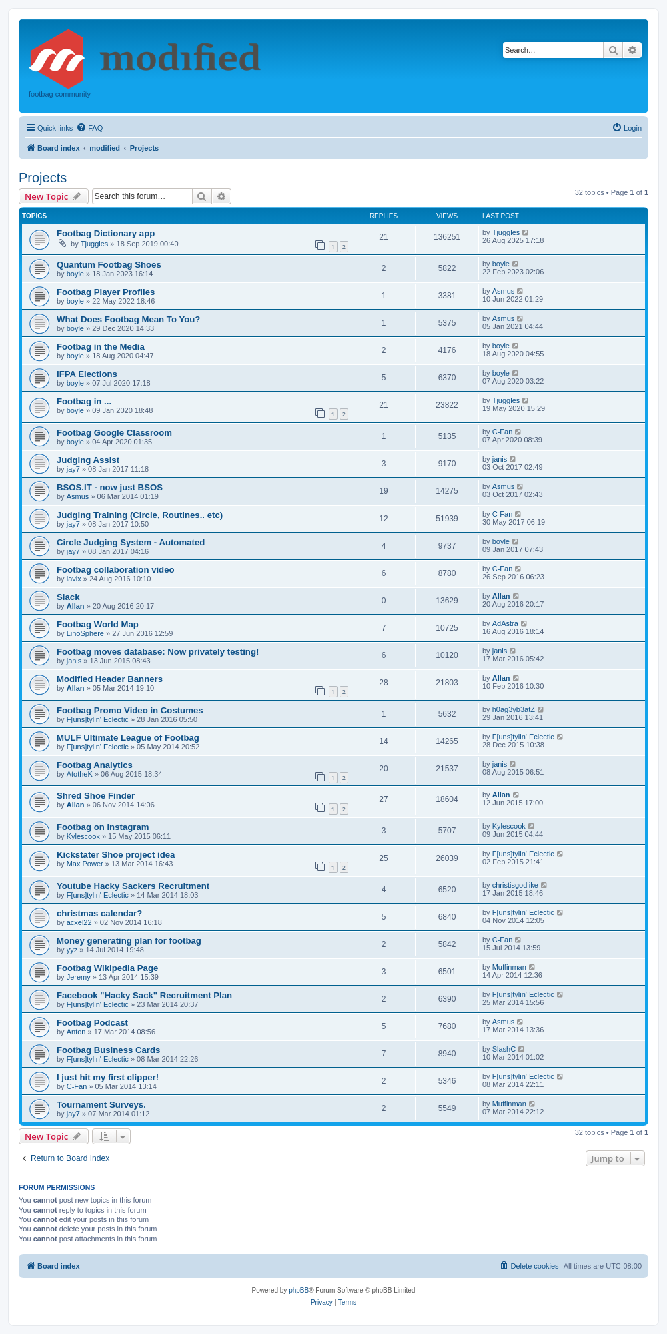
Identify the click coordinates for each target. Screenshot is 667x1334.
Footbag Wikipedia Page (107, 968)
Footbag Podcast (92, 1023)
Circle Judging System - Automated (131, 542)
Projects (43, 177)
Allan (76, 606)
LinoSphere (85, 633)
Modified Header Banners (110, 679)
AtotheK (80, 774)
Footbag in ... (84, 401)
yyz (72, 950)
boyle (75, 274)
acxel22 (79, 922)
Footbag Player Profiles (106, 292)
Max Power (85, 864)
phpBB (299, 1290)
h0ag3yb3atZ (513, 709)
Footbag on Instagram (103, 827)
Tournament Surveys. (101, 1105)
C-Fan (502, 432)
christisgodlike (515, 885)
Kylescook (83, 836)
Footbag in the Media (101, 347)
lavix (74, 579)
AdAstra (505, 623)
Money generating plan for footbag (129, 941)
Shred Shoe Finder (96, 796)
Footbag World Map (98, 624)
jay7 (73, 469)
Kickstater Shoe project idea (116, 855)
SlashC (504, 1049)
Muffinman (509, 967)
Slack (68, 597)
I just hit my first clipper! (108, 1077)
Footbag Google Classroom (114, 433)
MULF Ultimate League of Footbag (128, 738)
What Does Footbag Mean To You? (128, 319)
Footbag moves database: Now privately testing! (158, 652)
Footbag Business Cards (108, 1050)
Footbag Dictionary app (106, 233)
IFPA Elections (87, 374)
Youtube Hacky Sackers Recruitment (133, 886)
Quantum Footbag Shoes (109, 265)
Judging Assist (88, 460)
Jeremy (79, 977)
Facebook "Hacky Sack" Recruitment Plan (144, 995)
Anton (76, 1032)
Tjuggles (95, 244)
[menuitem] (89, 128)
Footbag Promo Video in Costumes (130, 710)
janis (500, 459)
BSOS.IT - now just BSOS (110, 487)
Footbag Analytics (95, 765)
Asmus (503, 291)
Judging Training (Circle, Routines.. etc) (140, 515)
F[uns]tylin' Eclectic (98, 719)
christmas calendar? (99, 913)
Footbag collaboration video (116, 570)
